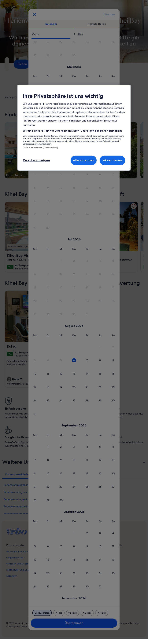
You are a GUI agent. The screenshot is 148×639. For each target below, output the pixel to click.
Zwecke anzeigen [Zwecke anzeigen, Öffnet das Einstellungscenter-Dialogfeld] (36, 160)
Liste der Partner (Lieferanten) (40, 147)
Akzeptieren (112, 160)
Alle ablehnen (83, 160)
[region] (74, 128)
